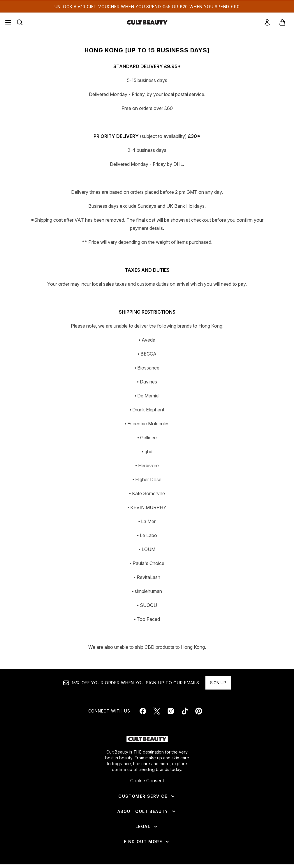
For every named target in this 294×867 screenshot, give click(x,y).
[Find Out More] (147, 842)
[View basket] (282, 22)
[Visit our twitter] (157, 711)
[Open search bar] (19, 22)
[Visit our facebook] (143, 711)
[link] (267, 22)
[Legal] (147, 826)
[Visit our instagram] (171, 711)
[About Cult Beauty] (147, 811)
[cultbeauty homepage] (147, 22)
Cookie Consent (147, 781)
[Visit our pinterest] (199, 711)
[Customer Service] (146, 796)
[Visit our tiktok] (185, 711)
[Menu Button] (8, 22)
